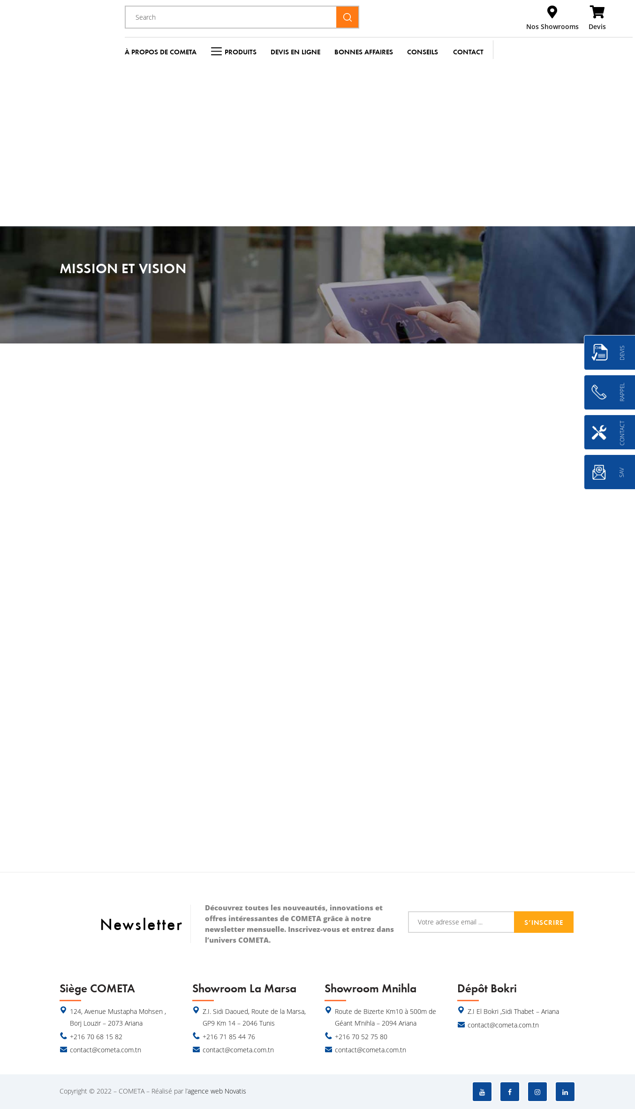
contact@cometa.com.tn (105, 1049)
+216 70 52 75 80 (361, 1036)
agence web (205, 1091)
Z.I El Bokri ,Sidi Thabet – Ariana (513, 1011)
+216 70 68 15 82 (96, 1036)
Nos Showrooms (552, 26)
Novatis (235, 1091)
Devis (597, 26)
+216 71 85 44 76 (229, 1036)
